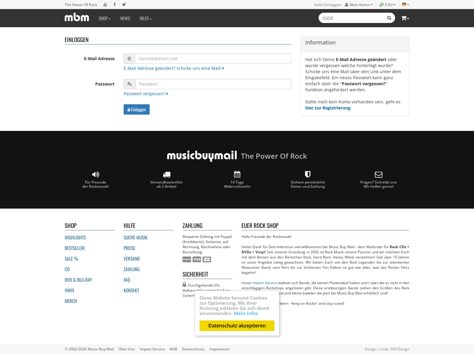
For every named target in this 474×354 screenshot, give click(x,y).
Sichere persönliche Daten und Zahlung (308, 180)
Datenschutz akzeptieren (237, 325)
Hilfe (146, 18)
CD (67, 269)
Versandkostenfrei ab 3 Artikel (166, 180)
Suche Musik (136, 237)
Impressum (219, 348)
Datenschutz (193, 348)
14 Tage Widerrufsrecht (237, 180)
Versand (132, 258)
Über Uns (126, 348)
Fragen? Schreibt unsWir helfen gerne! (378, 180)
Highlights (75, 237)
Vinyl (70, 290)
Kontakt (131, 290)
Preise (129, 248)
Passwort (105, 84)
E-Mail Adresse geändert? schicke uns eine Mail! (174, 68)
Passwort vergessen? (146, 93)
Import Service (265, 282)
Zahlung (132, 269)
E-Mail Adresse (99, 58)
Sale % (71, 258)
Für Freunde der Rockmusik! (95, 180)
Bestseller (75, 248)
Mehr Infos (246, 313)
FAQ (127, 279)
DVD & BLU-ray (78, 279)
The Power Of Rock (81, 4)
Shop (105, 18)
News (125, 18)
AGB (173, 348)
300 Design (399, 348)
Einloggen (137, 109)
